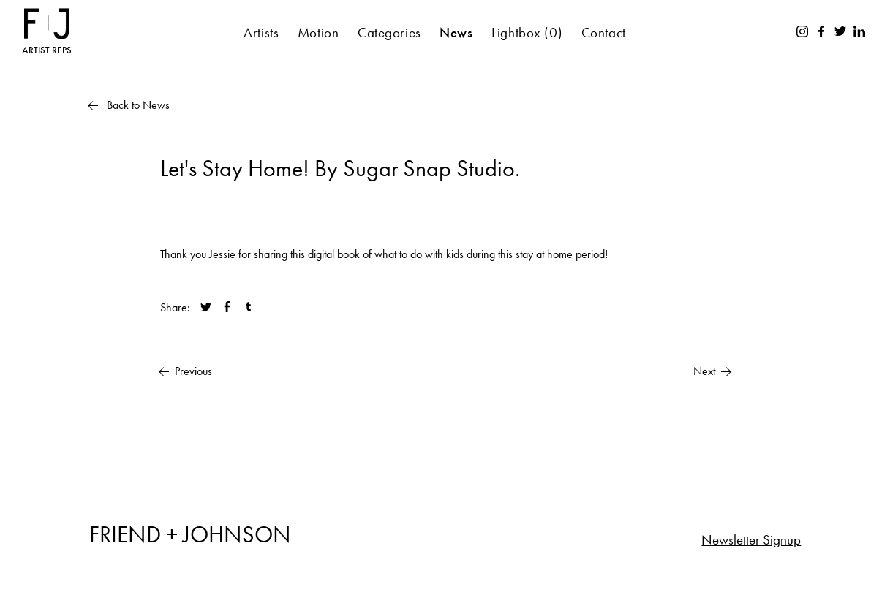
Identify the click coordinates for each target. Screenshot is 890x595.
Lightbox (526, 32)
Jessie (222, 254)
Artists (261, 32)
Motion (318, 32)
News (456, 32)
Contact (603, 32)
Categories (389, 32)
